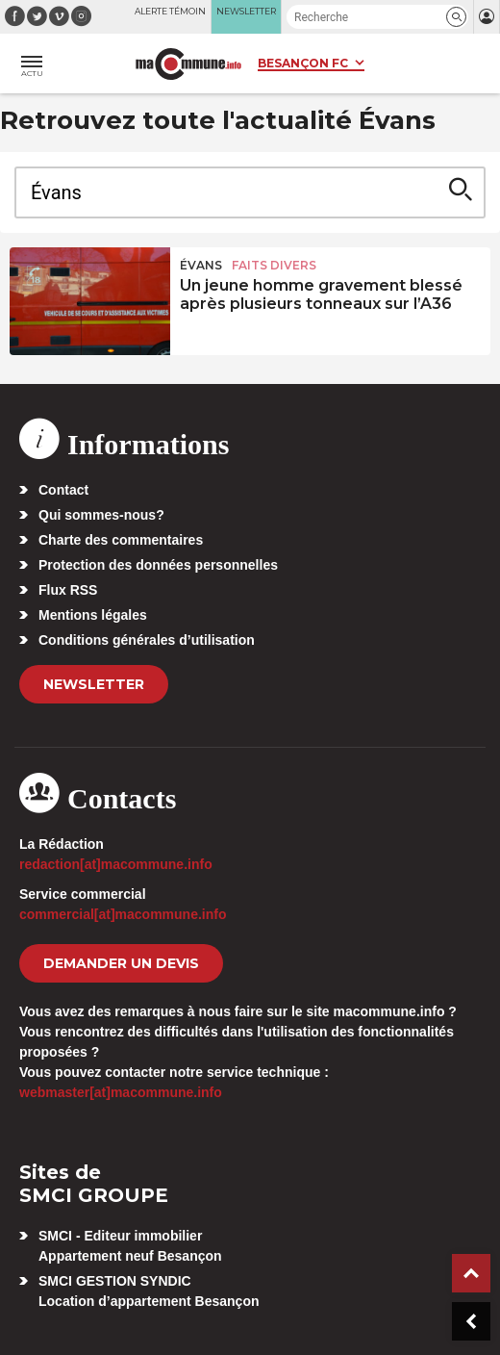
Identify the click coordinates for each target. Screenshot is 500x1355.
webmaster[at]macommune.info (120, 1092)
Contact (63, 490)
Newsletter (93, 684)
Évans (201, 265)
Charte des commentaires (120, 540)
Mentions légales (92, 615)
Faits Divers (274, 265)
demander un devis (121, 963)
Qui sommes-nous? (101, 515)
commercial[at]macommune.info (123, 914)
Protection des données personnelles (158, 565)
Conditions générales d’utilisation (146, 640)
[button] (456, 17)
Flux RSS (67, 590)
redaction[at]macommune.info (115, 864)
